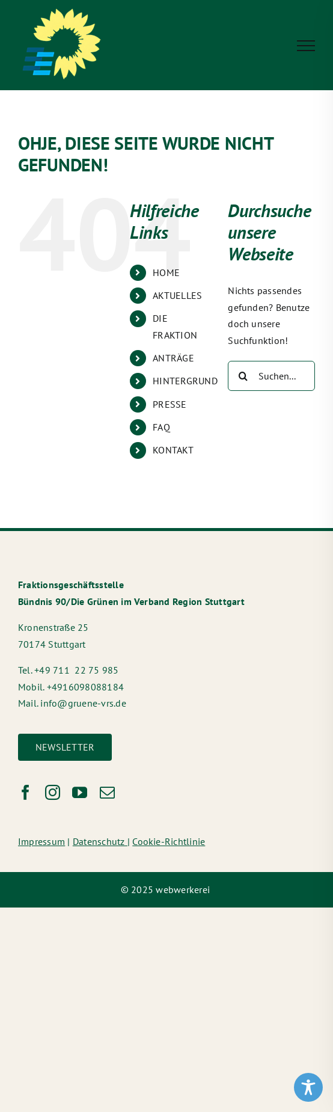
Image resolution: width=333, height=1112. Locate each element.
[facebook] (25, 792)
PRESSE (169, 404)
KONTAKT (173, 450)
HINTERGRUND (185, 381)
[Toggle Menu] (306, 45)
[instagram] (52, 792)
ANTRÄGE (173, 358)
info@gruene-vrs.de (83, 703)
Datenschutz (100, 841)
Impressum (41, 841)
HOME (166, 272)
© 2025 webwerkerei (167, 889)
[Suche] (243, 376)
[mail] (107, 792)
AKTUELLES (177, 295)
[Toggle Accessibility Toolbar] (308, 1087)
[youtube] (79, 792)
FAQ (161, 427)
